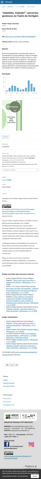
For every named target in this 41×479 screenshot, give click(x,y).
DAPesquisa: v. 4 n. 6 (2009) (28, 311)
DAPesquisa (8, 2)
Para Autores (7, 401)
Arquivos (10, 6)
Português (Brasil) (9, 386)
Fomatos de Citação (9, 170)
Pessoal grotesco (33, 329)
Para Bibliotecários (8, 405)
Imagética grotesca (23, 340)
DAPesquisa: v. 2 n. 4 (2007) (20, 292)
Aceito (35, 476)
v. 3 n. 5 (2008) (20, 6)
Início (3, 6)
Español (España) (8, 383)
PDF (6, 137)
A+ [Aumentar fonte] (7, 364)
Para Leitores (7, 398)
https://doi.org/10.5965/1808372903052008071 (20, 36)
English (5, 380)
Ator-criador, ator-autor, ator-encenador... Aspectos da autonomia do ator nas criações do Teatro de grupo (22, 290)
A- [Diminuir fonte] (16, 364)
